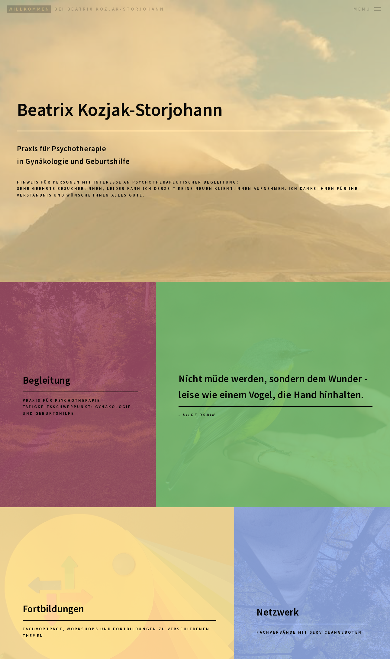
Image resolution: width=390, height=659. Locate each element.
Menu (362, 9)
